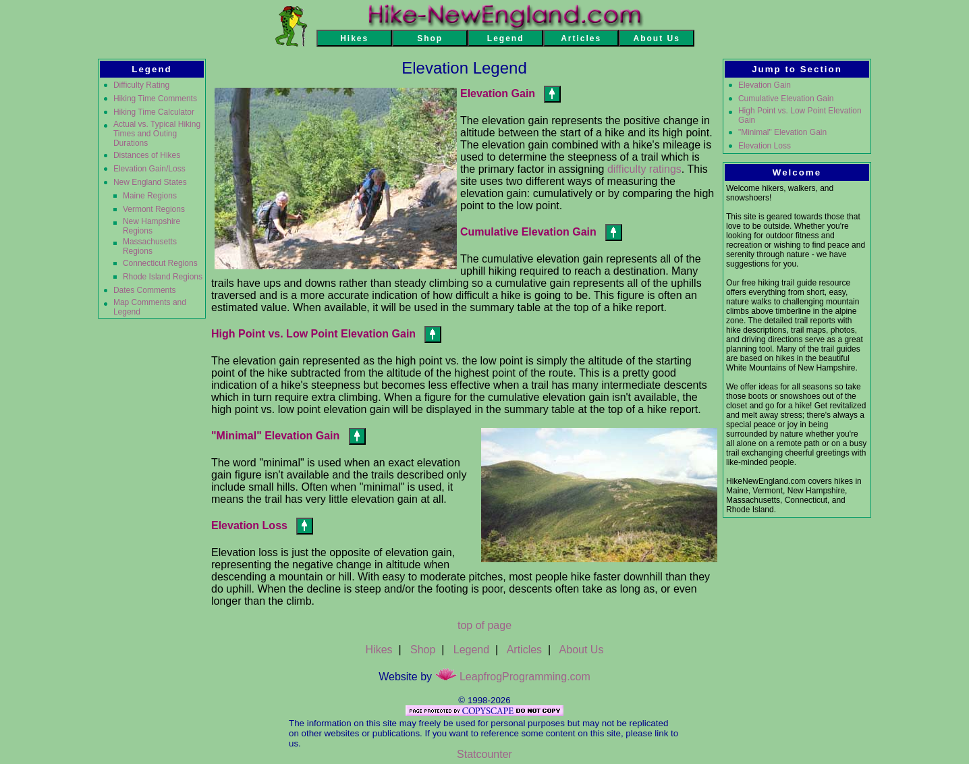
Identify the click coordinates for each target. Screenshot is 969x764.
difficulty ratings (644, 169)
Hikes (379, 649)
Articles (524, 649)
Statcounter (484, 754)
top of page (484, 625)
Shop (422, 649)
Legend (471, 649)
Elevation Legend (464, 68)
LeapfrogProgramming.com (512, 676)
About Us (581, 649)
